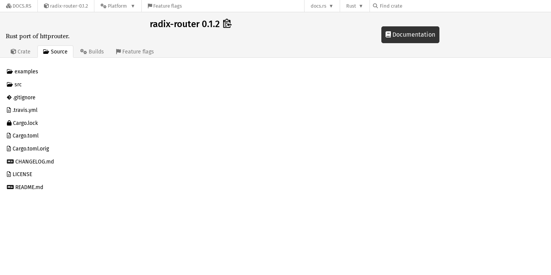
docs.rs (318, 6)
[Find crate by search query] (411, 6)
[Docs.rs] (18, 6)
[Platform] (117, 6)
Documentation (410, 34)
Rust (351, 6)
